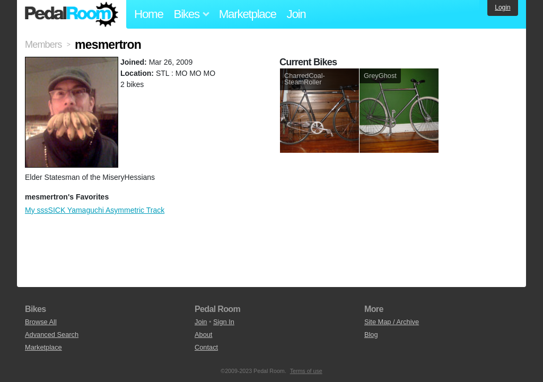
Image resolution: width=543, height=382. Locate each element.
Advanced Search (51, 334)
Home (148, 14)
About (203, 334)
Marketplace (247, 14)
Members (43, 44)
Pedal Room (71, 14)
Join (296, 14)
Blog (371, 334)
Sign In (223, 322)
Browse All (41, 322)
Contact (206, 347)
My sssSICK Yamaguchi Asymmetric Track (94, 210)
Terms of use (306, 371)
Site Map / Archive (391, 322)
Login (502, 7)
